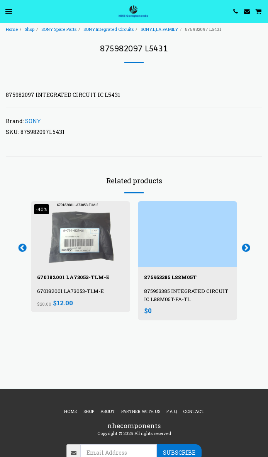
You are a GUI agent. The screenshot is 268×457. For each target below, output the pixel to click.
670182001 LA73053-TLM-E (73, 277)
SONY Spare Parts (58, 29)
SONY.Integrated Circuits (108, 29)
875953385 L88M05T (170, 277)
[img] (80, 234)
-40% (41, 209)
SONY (33, 121)
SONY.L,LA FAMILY (159, 29)
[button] (8, 11)
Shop (29, 29)
